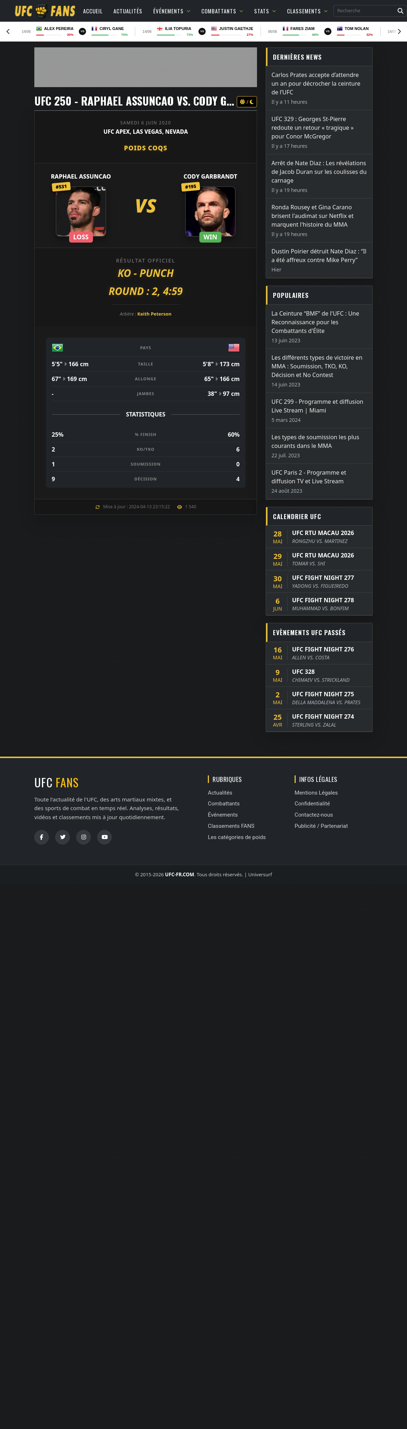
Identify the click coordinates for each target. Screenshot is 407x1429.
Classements (307, 11)
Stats (265, 11)
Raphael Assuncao (81, 176)
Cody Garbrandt (210, 176)
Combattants (222, 11)
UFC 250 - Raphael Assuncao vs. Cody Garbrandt (155, 101)
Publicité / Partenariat (321, 826)
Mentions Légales (316, 793)
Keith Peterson (154, 314)
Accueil (93, 11)
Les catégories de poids (237, 837)
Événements (171, 11)
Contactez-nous (314, 815)
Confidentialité (312, 803)
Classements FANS (231, 826)
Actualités (127, 11)
